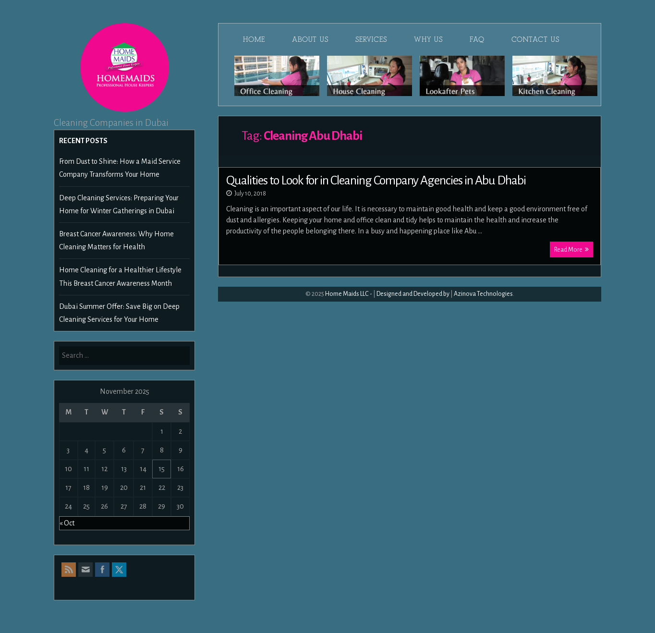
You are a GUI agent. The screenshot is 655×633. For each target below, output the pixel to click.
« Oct (67, 523)
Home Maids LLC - (348, 294)
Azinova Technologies (483, 294)
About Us (310, 39)
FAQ (477, 39)
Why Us (428, 39)
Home (254, 39)
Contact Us (535, 39)
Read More (571, 249)
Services (371, 39)
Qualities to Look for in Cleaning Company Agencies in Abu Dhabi (376, 180)
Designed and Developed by (412, 294)
